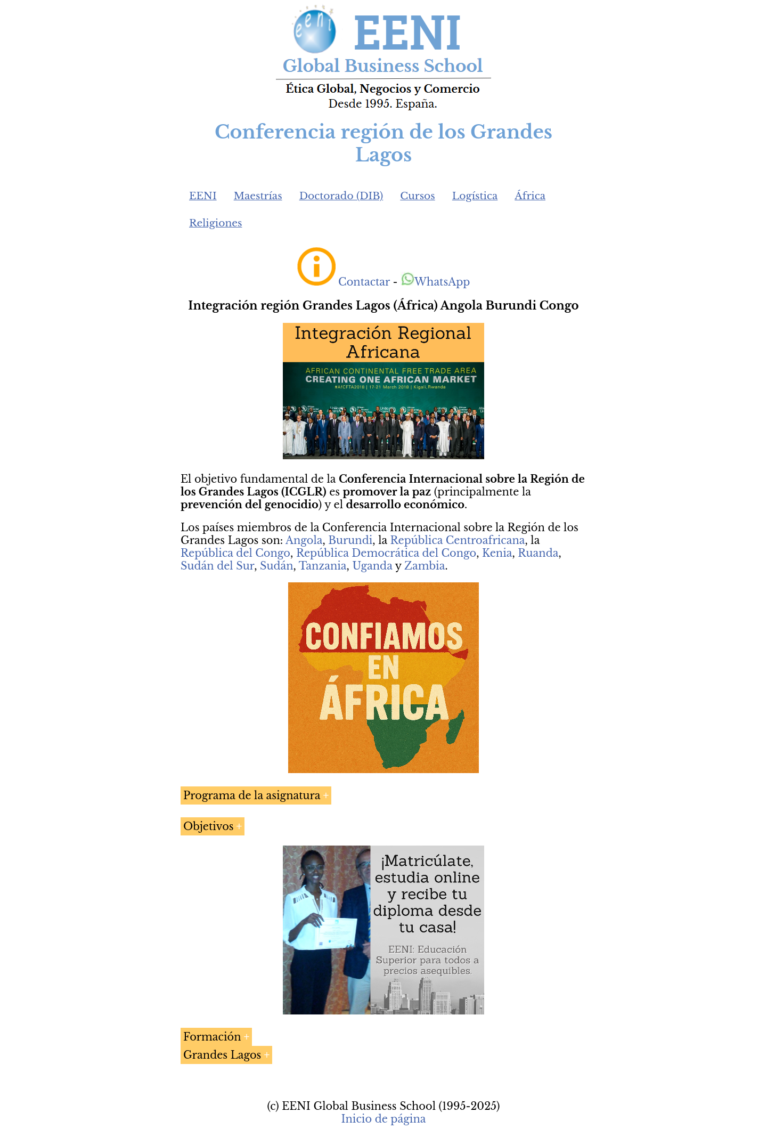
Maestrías (258, 196)
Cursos (417, 196)
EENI (203, 196)
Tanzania (323, 565)
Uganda (372, 565)
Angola (303, 540)
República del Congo (235, 553)
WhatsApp (435, 281)
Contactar (364, 281)
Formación (212, 1036)
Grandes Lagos (222, 1055)
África (530, 196)
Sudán (276, 565)
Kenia (497, 553)
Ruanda (538, 553)
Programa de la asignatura (251, 795)
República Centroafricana (457, 540)
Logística (475, 196)
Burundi (350, 540)
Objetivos (208, 826)
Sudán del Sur (217, 565)
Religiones (215, 223)
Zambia (424, 565)
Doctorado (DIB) (341, 196)
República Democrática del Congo (386, 553)
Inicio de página (383, 1118)
